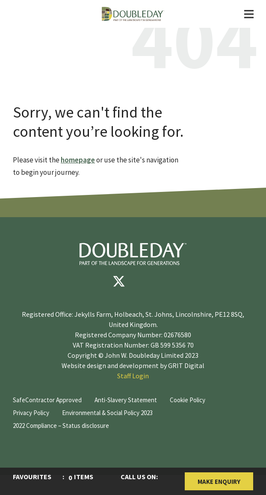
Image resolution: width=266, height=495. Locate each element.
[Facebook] (93, 281)
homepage (78, 160)
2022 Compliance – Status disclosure (61, 425)
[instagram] (170, 281)
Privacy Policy (31, 413)
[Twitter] (119, 281)
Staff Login (133, 375)
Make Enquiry (219, 481)
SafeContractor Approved (47, 400)
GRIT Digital (186, 365)
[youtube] (144, 281)
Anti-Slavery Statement (126, 400)
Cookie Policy (187, 400)
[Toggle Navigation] (248, 14)
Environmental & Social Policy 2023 (107, 413)
